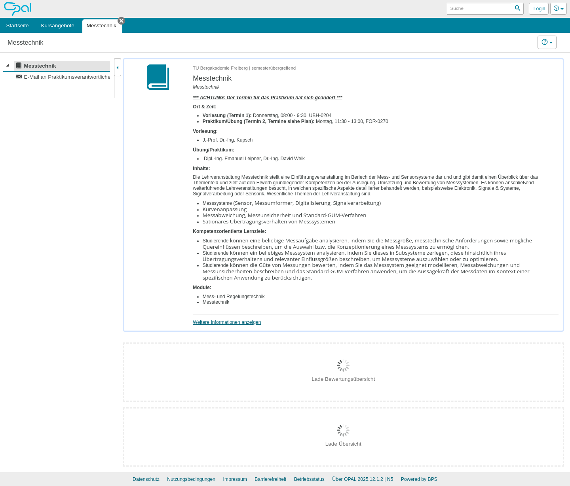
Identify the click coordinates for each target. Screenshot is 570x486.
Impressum (235, 479)
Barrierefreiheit (270, 479)
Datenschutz (146, 479)
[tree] (56, 71)
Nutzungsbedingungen (191, 479)
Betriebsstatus (309, 479)
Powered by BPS (419, 479)
